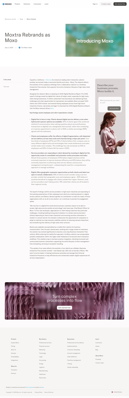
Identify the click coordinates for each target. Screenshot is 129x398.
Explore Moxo (15, 342)
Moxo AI (13, 349)
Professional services (45, 342)
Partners (13, 373)
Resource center (10, 19)
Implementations (72, 346)
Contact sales (99, 363)
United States (118, 392)
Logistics (42, 367)
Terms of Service (48, 392)
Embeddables (15, 356)
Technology (42, 353)
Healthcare (42, 374)
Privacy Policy (38, 392)
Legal (40, 356)
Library (97, 346)
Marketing (42, 349)
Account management (73, 353)
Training (69, 364)
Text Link (6, 86)
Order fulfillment (72, 356)
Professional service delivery (75, 342)
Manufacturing (43, 371)
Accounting (42, 360)
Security (13, 353)
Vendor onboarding (72, 367)
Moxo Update (31, 19)
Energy (41, 364)
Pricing (13, 346)
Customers (98, 342)
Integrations (14, 360)
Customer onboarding (73, 349)
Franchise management (74, 360)
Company (98, 359)
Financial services (44, 346)
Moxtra (48, 80)
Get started (29, 387)
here (51, 108)
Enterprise (14, 370)
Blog (21, 19)
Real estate (42, 378)
